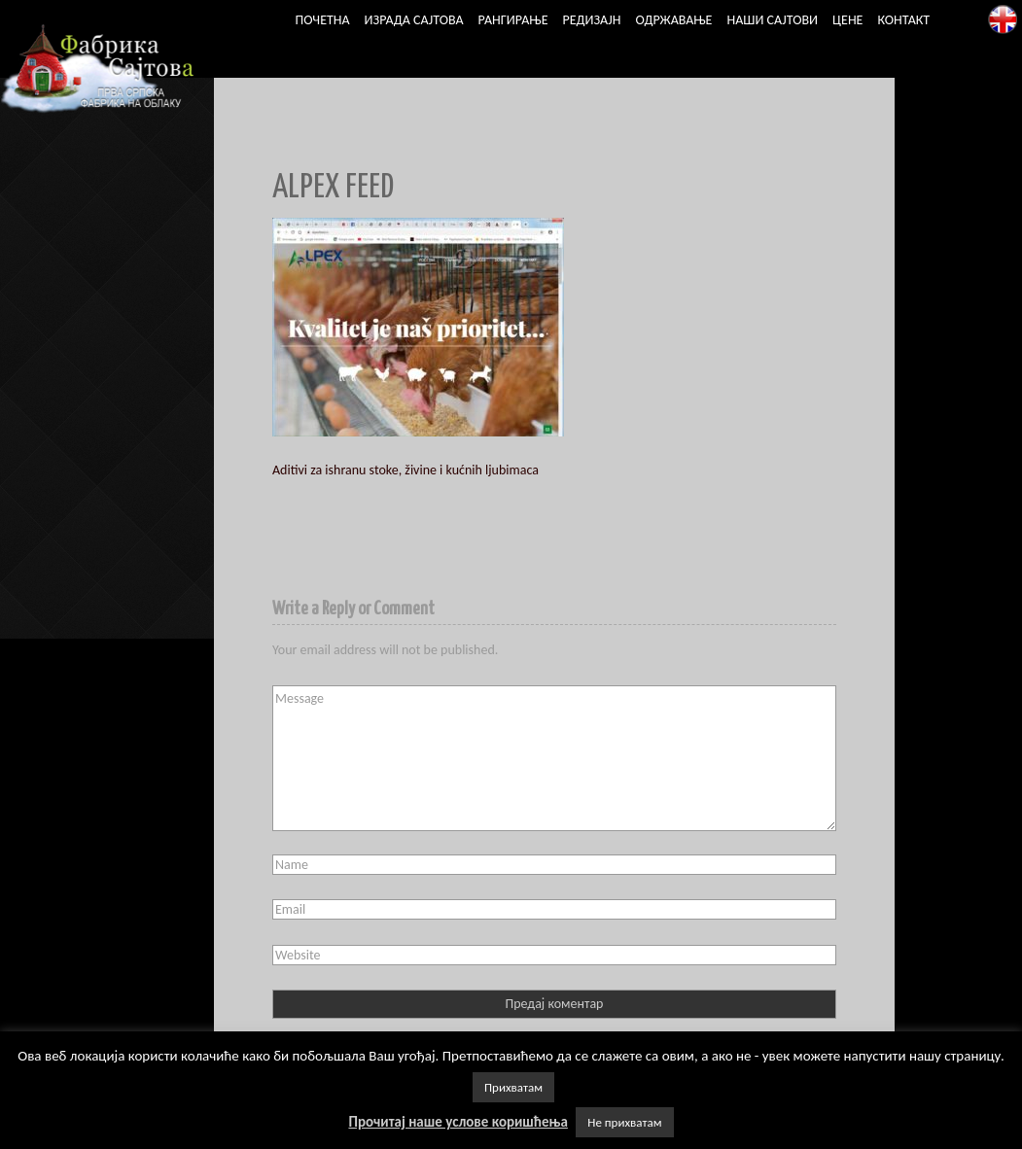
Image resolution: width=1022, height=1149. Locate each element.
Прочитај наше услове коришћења (457, 1122)
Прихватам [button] (513, 1087)
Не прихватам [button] (624, 1122)
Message (554, 758)
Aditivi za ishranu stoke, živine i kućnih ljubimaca (405, 470)
